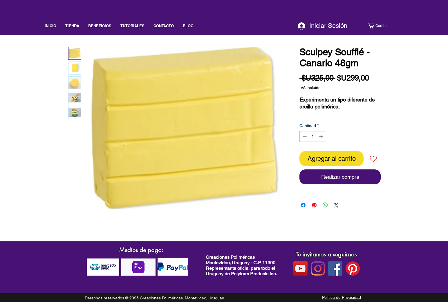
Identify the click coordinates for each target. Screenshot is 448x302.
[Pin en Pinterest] (314, 205)
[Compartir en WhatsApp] (325, 205)
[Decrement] (304, 136)
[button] (382, 25)
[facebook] (335, 268)
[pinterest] (353, 268)
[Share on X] (336, 205)
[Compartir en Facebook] (303, 205)
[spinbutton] (313, 136)
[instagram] (318, 268)
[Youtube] (300, 268)
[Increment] (321, 136)
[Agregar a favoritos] (373, 158)
